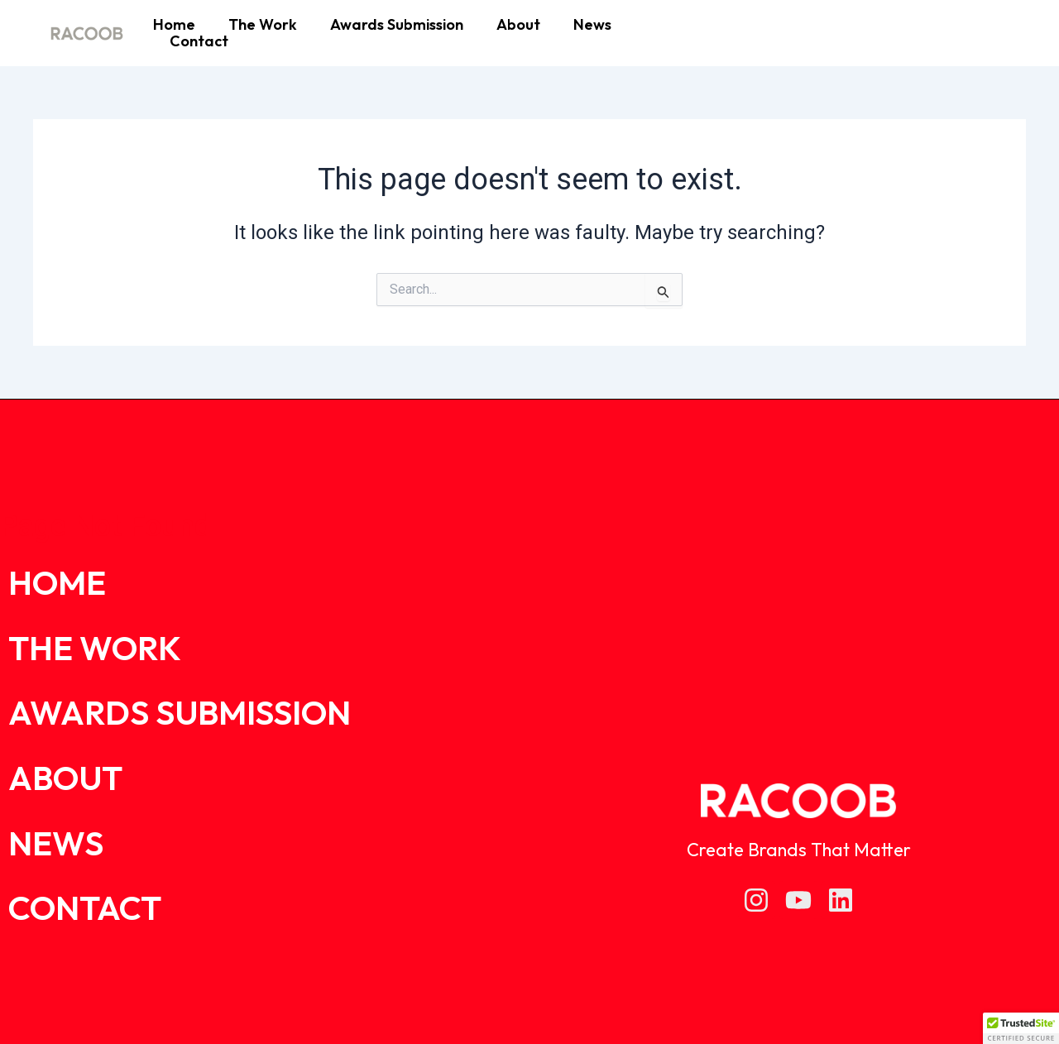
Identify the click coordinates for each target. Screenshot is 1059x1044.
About (518, 25)
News (592, 25)
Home (174, 25)
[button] (1021, 1028)
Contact (199, 41)
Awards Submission (396, 25)
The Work (262, 25)
